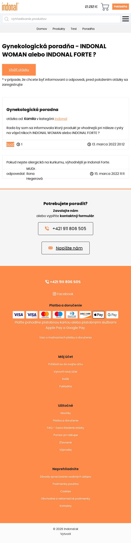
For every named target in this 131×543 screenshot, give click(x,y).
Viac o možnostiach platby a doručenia (65, 337)
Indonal (61, 119)
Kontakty (66, 506)
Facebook (63, 294)
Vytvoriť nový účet (65, 371)
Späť (10, 144)
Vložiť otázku (19, 69)
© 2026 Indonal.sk (65, 529)
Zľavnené (65, 442)
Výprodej (65, 450)
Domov (42, 29)
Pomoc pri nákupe (65, 435)
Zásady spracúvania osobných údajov (65, 476)
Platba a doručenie (65, 420)
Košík (65, 379)
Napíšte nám (65, 247)
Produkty (59, 29)
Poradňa (88, 29)
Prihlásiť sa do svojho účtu (65, 364)
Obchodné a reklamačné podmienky (65, 498)
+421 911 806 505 (65, 228)
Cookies (65, 491)
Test (74, 29)
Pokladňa (120, 6)
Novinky (66, 413)
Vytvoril (65, 534)
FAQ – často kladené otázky (65, 428)
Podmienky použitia (66, 484)
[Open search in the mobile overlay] (61, 19)
